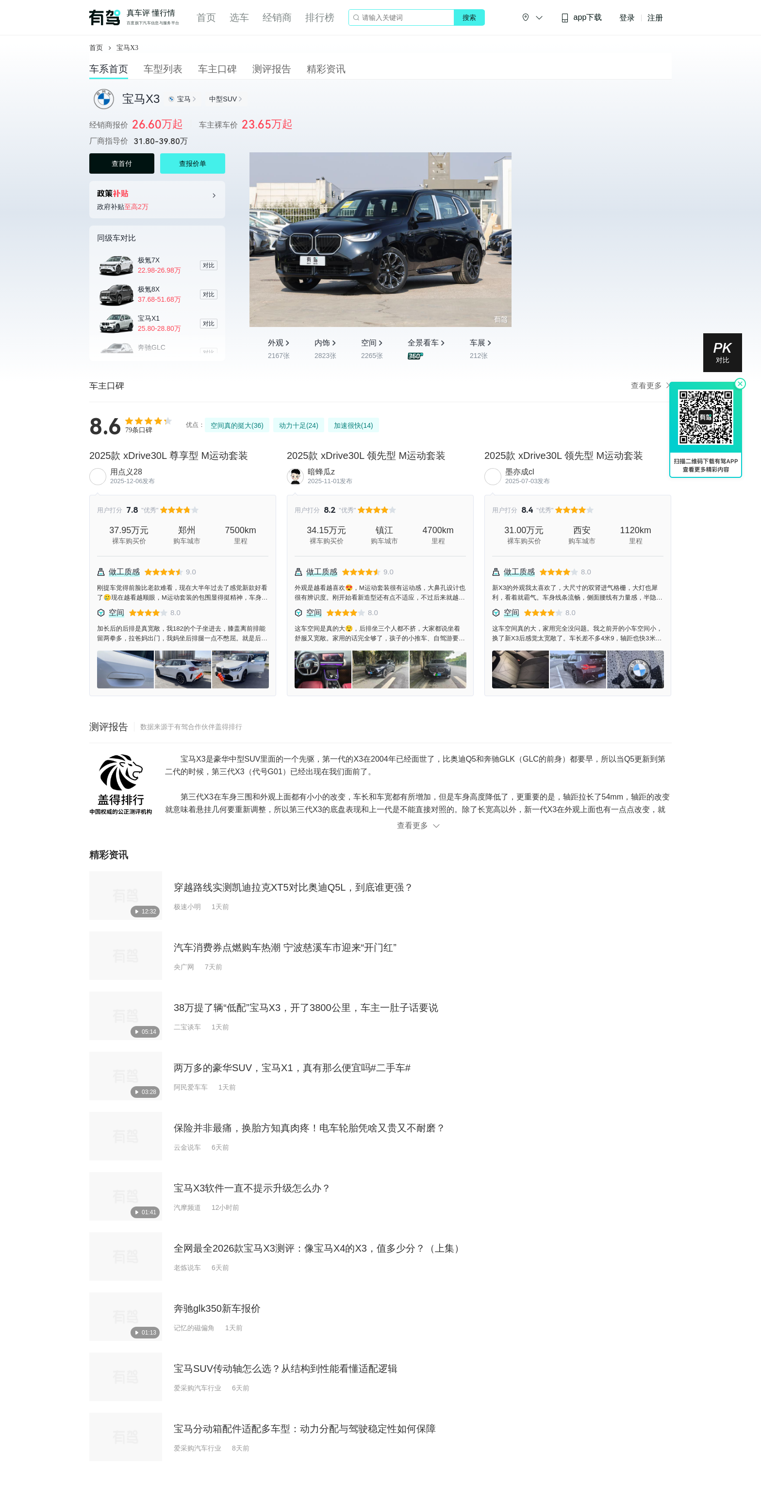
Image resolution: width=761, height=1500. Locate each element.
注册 (655, 18)
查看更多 (651, 385)
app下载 (581, 17)
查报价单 (192, 163)
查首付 (122, 163)
